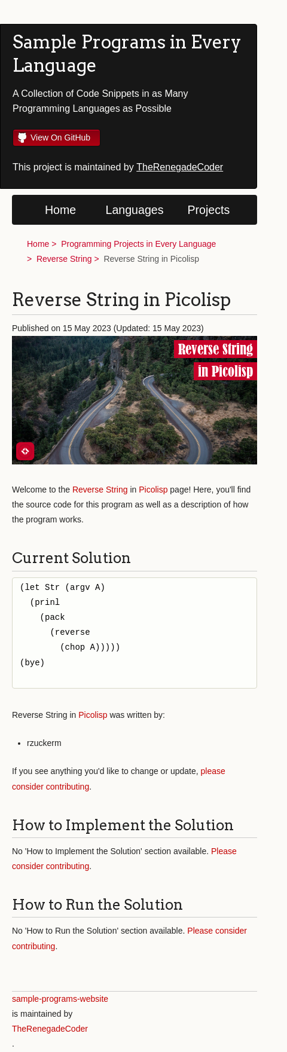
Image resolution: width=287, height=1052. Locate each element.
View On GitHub (60, 137)
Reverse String (64, 259)
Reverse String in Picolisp (151, 259)
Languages (135, 209)
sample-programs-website (60, 999)
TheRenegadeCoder (179, 167)
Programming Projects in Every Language (138, 244)
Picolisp (153, 489)
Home (60, 209)
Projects (209, 209)
